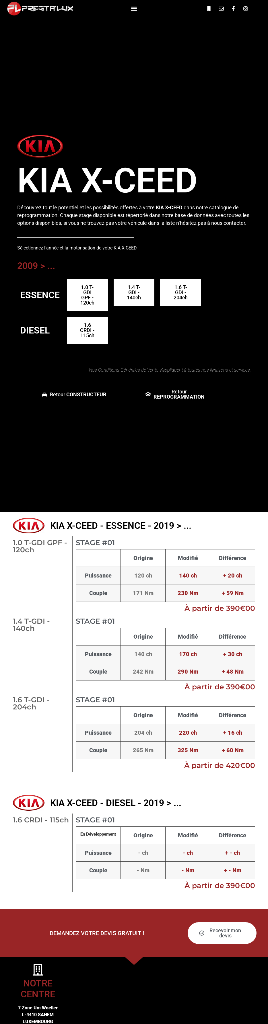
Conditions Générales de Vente (128, 370)
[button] (134, 8)
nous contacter (228, 223)
